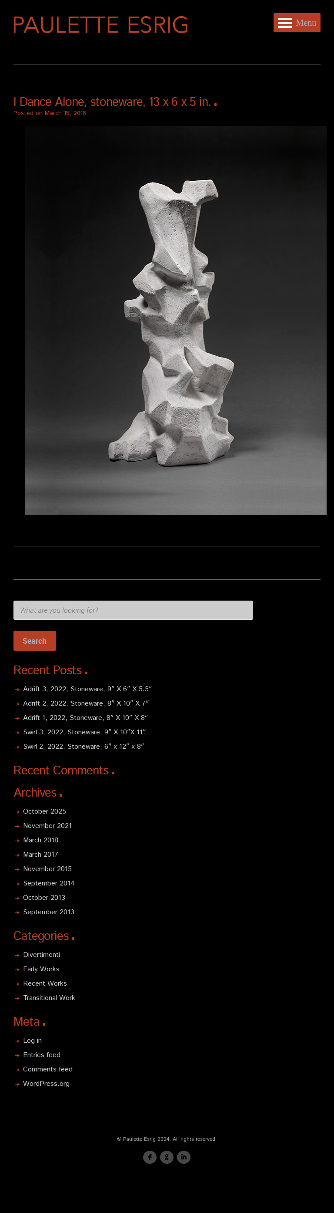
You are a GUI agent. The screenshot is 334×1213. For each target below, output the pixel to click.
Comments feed (48, 1069)
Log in (32, 1041)
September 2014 (49, 883)
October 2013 (44, 898)
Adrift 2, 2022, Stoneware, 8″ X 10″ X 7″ (86, 704)
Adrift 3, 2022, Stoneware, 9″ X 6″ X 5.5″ (87, 689)
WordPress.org (46, 1084)
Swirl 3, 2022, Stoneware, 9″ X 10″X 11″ (84, 732)
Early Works (41, 969)
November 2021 (47, 826)
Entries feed (41, 1055)
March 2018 (40, 840)
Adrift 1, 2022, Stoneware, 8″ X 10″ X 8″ (85, 718)
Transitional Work (49, 998)
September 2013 (48, 912)
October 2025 (44, 812)
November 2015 (47, 869)
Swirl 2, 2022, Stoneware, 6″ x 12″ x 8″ (83, 747)
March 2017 (40, 855)
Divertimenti (41, 955)
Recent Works (45, 984)
